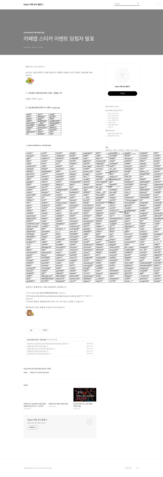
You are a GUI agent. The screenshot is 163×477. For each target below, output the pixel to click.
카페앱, (107, 157)
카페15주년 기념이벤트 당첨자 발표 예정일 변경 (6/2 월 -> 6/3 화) (47, 343)
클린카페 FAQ (113, 136)
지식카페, (133, 154)
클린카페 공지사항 (115, 133)
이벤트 (111, 122)
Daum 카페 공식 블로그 (33, 4)
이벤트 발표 (42, 339)
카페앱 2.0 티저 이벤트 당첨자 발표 (38, 353)
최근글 (107, 165)
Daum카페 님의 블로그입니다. (36, 423)
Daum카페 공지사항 (32, 339)
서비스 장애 (113, 120)
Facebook (109, 186)
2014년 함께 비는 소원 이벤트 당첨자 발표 (40, 348)
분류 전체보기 (112, 107)
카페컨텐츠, (121, 150)
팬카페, (115, 150)
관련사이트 (128, 468)
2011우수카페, (125, 154)
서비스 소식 (113, 113)
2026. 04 (122, 212)
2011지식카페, (116, 154)
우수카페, (108, 154)
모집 (110, 127)
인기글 (114, 165)
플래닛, (137, 150)
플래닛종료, (108, 150)
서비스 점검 (113, 118)
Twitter (117, 186)
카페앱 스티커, (129, 150)
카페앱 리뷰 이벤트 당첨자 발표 (36, 346)
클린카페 (110, 131)
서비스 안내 (113, 116)
